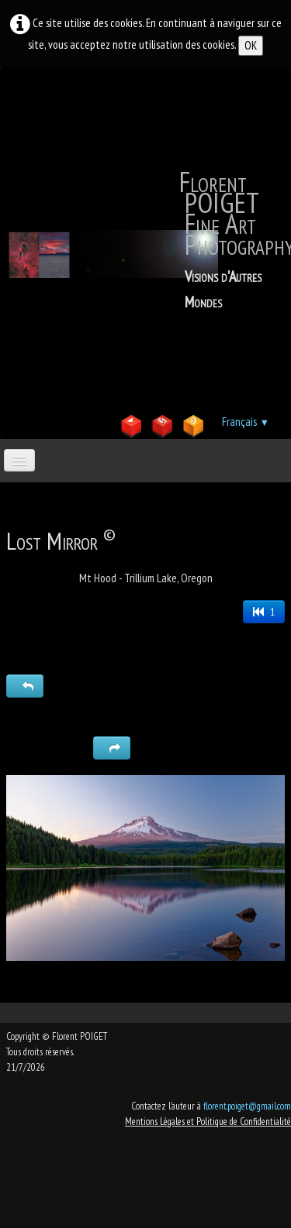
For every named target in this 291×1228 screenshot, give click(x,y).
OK (250, 45)
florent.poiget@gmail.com (247, 1106)
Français (245, 421)
